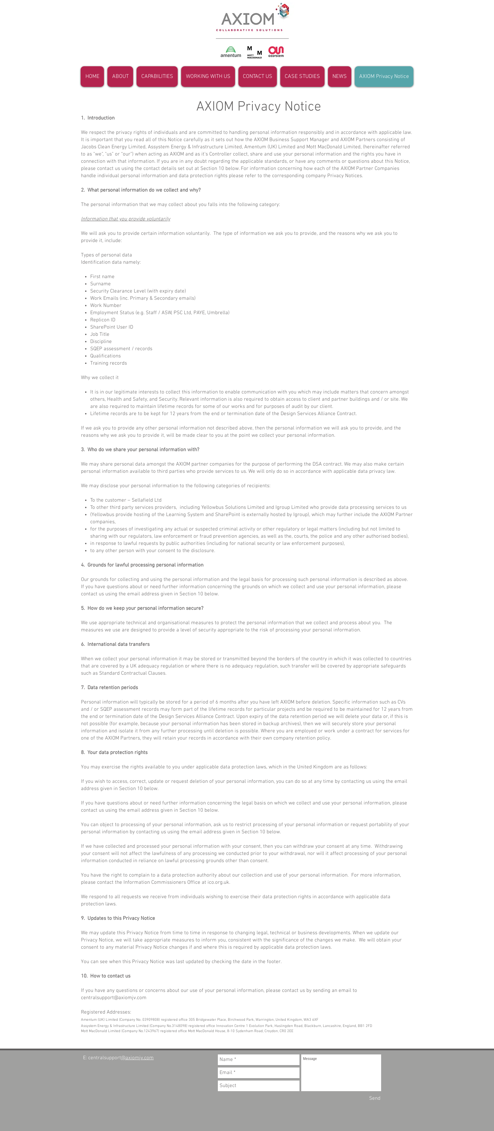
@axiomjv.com (137, 1058)
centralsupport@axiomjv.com (113, 998)
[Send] (374, 1098)
